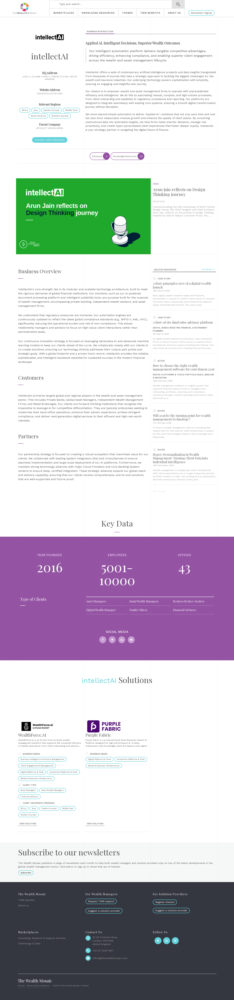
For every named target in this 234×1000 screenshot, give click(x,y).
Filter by (208, 269)
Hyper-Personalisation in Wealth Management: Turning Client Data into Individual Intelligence (180, 458)
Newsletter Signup (201, 12)
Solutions (100, 156)
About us (23, 905)
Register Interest (164, 902)
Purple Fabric (98, 735)
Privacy (21, 985)
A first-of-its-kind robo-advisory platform (183, 322)
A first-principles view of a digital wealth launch (182, 285)
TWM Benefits (26, 900)
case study (162, 278)
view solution (28, 823)
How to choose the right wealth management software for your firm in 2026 (183, 367)
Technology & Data (29, 943)
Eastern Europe (52, 110)
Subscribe (26, 872)
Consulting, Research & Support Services (41, 938)
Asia (36, 110)
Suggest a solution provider (104, 910)
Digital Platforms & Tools (168, 374)
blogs (159, 361)
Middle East (71, 110)
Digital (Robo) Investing (166, 328)
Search (178, 4)
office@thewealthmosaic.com (109, 958)
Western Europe (60, 116)
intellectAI (99, 681)
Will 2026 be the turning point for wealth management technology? (182, 417)
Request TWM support (101, 901)
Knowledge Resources (128, 156)
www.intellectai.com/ (50, 93)
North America (38, 116)
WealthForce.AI (32, 735)
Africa (25, 110)
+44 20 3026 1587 (102, 950)
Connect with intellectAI (50, 139)
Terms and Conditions (38, 985)
